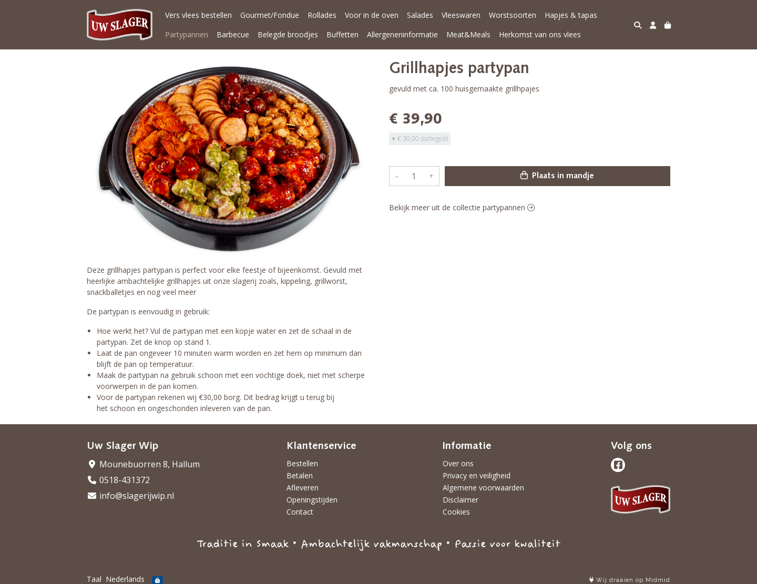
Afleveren (303, 488)
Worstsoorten (512, 15)
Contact (300, 512)
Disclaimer (460, 500)
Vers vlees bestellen (198, 15)
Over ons (458, 463)
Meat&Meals (468, 34)
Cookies (456, 512)
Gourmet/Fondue (269, 15)
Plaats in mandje (557, 175)
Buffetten (342, 34)
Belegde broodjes (288, 34)
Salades (420, 15)
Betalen (300, 475)
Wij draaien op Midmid (629, 580)
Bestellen (302, 463)
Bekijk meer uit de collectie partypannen (462, 207)
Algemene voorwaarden (483, 488)
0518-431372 (118, 480)
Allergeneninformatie (402, 34)
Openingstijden (312, 500)
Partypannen (186, 34)
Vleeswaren (461, 15)
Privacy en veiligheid (476, 475)
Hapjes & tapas (571, 15)
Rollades (322, 15)
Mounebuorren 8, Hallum (143, 464)
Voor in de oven (371, 15)
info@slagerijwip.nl (130, 495)
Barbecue (233, 34)
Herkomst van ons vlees (540, 34)
